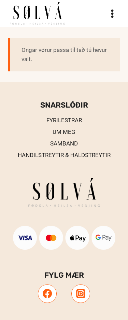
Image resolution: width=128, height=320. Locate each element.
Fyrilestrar (64, 120)
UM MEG (64, 131)
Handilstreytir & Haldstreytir (64, 155)
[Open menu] (112, 13)
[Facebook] (47, 293)
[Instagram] (80, 293)
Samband (64, 143)
